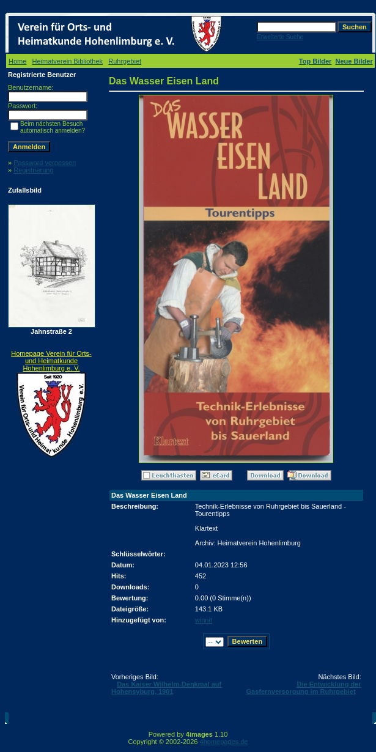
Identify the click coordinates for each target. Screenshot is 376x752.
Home (17, 61)
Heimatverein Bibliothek (67, 61)
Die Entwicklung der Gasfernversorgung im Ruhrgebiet (303, 687)
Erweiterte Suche (280, 37)
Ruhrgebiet (124, 61)
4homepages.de (224, 741)
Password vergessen (44, 162)
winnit (203, 620)
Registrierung (33, 170)
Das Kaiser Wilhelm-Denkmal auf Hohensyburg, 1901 (166, 687)
